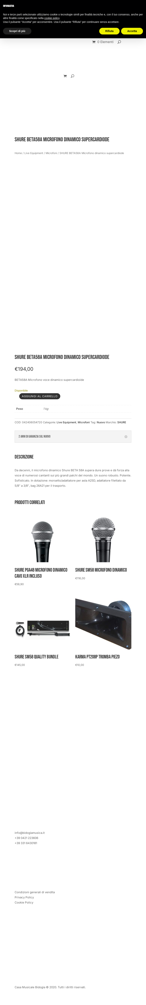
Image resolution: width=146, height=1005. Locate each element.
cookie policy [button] (51, 18)
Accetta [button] (132, 31)
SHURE (121, 422)
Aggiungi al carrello (40, 396)
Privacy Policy (24, 897)
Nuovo (101, 422)
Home (18, 153)
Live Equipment (33, 153)
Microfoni (51, 153)
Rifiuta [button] (109, 31)
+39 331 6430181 (26, 843)
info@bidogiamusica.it (30, 833)
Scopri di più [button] (17, 31)
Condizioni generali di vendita (35, 892)
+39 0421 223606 (26, 838)
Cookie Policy (24, 902)
